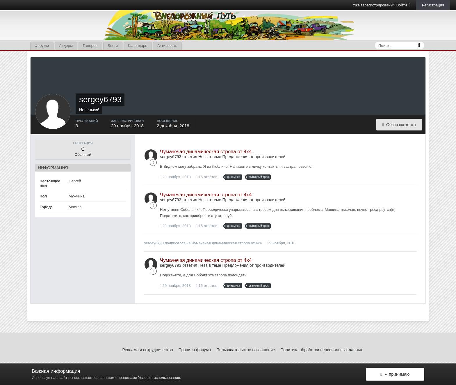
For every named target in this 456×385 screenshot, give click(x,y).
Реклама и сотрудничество (147, 349)
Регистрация (433, 5)
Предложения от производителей (253, 156)
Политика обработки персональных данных (321, 349)
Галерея (90, 45)
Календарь (137, 45)
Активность (167, 45)
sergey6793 (154, 243)
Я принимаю (394, 374)
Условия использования (159, 377)
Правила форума (194, 349)
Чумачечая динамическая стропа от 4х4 (206, 151)
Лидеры (66, 45)
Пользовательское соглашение (245, 349)
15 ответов (206, 177)
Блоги (113, 45)
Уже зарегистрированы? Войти (382, 5)
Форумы (42, 45)
